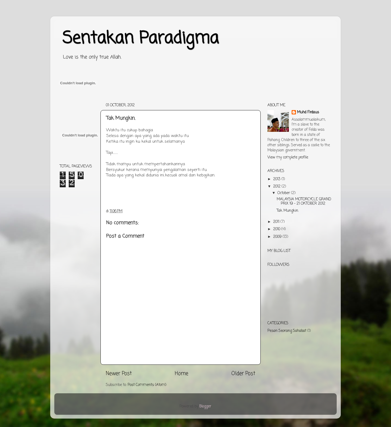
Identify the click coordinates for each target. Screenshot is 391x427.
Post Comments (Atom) (147, 385)
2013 (277, 179)
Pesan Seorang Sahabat (286, 331)
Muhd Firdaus (308, 112)
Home (181, 374)
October (284, 193)
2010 (277, 229)
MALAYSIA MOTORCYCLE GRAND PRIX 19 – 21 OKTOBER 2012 (304, 202)
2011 (276, 222)
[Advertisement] (158, 103)
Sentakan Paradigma (140, 38)
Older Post (243, 374)
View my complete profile (287, 157)
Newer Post (119, 374)
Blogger (205, 406)
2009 (278, 237)
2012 (277, 186)
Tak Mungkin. (288, 211)
